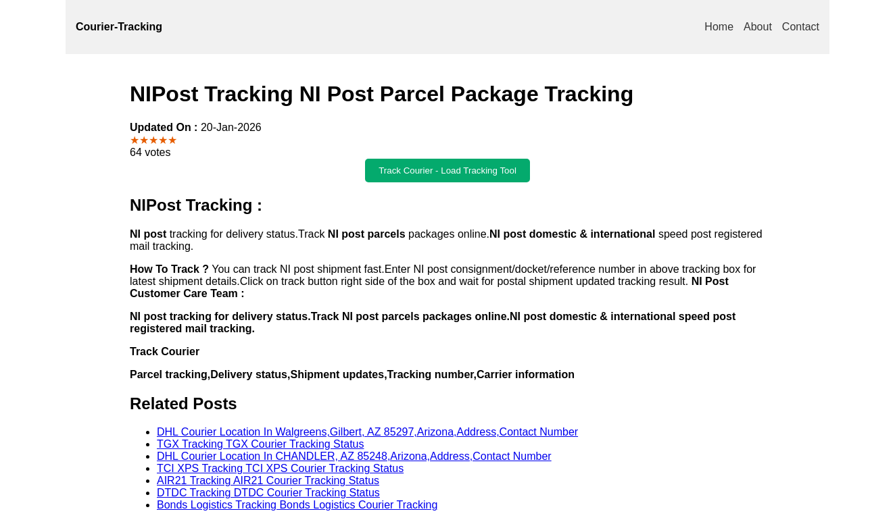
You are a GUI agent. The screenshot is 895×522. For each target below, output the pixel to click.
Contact (800, 26)
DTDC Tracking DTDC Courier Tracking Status (268, 492)
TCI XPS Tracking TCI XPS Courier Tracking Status (280, 468)
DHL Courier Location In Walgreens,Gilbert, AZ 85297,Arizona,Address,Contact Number (367, 432)
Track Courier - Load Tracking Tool (447, 170)
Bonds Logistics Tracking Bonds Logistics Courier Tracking (297, 505)
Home (718, 26)
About (758, 26)
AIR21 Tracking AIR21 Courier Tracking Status (268, 480)
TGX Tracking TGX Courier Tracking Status (260, 444)
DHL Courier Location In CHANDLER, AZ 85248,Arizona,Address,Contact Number (354, 456)
